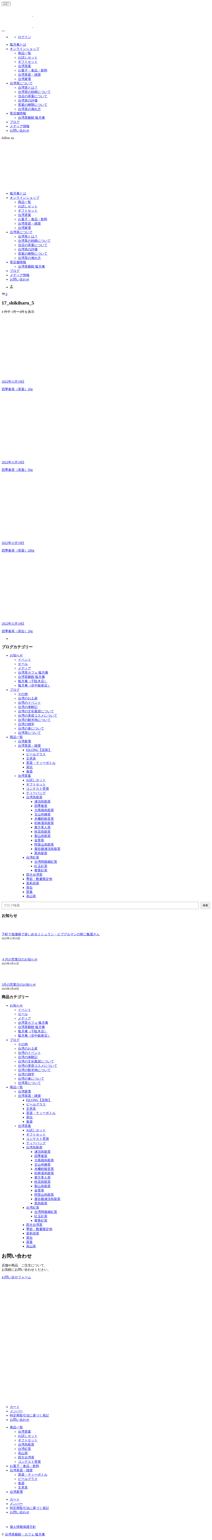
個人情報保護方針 (23, 1527)
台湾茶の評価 (28, 100)
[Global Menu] (3, 31)
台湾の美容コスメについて (37, 715)
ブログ (15, 122)
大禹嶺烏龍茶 (44, 810)
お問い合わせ (19, 130)
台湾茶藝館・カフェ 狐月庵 (25, 1534)
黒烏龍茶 (40, 853)
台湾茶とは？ (28, 87)
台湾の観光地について (34, 720)
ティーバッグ (36, 793)
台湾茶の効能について (34, 92)
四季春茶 (40, 806)
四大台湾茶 (34, 874)
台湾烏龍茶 (34, 797)
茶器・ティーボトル (41, 763)
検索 (205, 905)
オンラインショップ (24, 49)
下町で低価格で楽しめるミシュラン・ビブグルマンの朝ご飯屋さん (51, 934)
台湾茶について (21, 83)
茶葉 (29, 892)
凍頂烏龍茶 (42, 801)
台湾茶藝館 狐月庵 (31, 117)
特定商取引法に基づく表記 (29, 1415)
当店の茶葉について (32, 96)
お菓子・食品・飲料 (32, 70)
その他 (23, 694)
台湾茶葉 (24, 66)
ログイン (24, 37)
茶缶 (29, 887)
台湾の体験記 (28, 707)
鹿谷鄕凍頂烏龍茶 (47, 849)
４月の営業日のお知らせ (20, 959)
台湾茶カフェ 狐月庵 (33, 672)
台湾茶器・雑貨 (29, 74)
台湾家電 (24, 79)
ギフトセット (28, 61)
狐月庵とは (18, 44)
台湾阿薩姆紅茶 (45, 861)
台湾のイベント (29, 702)
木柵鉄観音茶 (44, 818)
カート (15, 1407)
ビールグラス (36, 754)
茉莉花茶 (32, 883)
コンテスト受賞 (37, 788)
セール (23, 664)
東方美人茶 (42, 827)
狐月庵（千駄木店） (32, 681)
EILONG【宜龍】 (38, 750)
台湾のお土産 (28, 698)
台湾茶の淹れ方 (29, 109)
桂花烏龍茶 (42, 831)
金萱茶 (39, 840)
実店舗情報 (18, 113)
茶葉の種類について (32, 104)
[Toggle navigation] (6, 4)
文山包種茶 (42, 814)
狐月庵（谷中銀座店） (34, 685)
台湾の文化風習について (36, 711)
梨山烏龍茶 (42, 836)
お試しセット (28, 57)
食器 (29, 771)
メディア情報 (19, 126)
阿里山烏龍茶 (44, 844)
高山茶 (31, 896)
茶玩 (29, 767)
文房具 (31, 758)
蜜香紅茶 (40, 870)
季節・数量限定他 (39, 879)
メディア (24, 668)
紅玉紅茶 (40, 866)
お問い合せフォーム (16, 1277)
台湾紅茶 (32, 857)
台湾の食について (31, 728)
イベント (24, 659)
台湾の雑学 (26, 724)
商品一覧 (24, 53)
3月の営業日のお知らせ (19, 984)
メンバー (16, 1411)
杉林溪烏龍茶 (44, 823)
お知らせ (16, 655)
